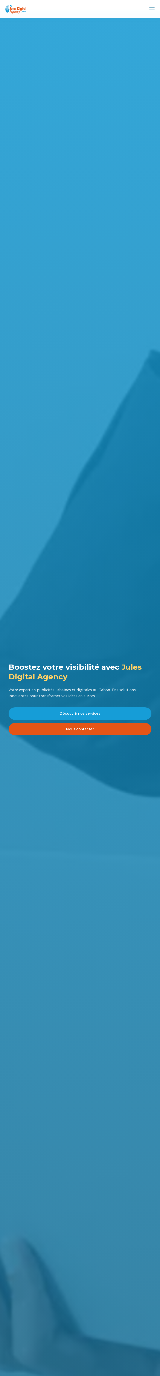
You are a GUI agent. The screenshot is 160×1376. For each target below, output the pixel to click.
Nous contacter (80, 729)
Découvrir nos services (80, 713)
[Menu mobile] (152, 9)
